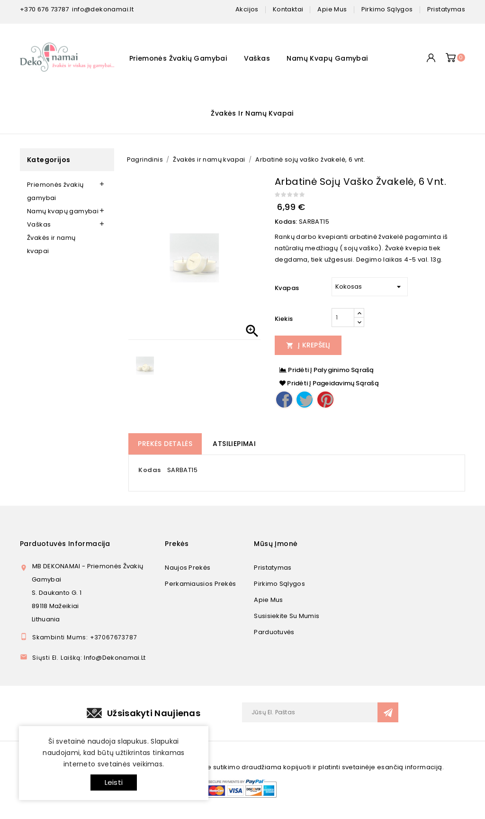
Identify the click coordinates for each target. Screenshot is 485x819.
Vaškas (257, 58)
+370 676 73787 (44, 9)
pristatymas (446, 9)
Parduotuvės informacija (65, 543)
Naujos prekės (187, 567)
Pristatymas (272, 567)
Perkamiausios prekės (200, 583)
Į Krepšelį (308, 345)
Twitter (304, 399)
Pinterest (325, 399)
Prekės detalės (165, 443)
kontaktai (288, 9)
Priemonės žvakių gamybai (178, 58)
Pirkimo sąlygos (279, 583)
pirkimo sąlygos (387, 9)
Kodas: (286, 221)
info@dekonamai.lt (103, 9)
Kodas (149, 469)
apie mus (332, 9)
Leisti (114, 782)
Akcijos (247, 9)
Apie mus (268, 599)
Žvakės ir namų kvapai (252, 113)
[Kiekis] (343, 317)
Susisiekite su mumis (286, 615)
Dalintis (284, 399)
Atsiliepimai (234, 443)
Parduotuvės (274, 632)
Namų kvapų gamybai (327, 58)
